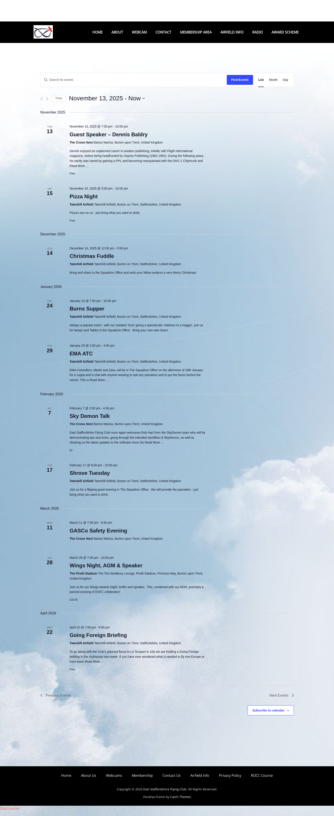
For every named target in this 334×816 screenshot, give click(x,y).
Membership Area (196, 32)
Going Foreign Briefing (98, 640)
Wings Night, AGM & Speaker (106, 570)
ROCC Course (262, 780)
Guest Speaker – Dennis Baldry (109, 139)
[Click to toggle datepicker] (107, 103)
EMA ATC (81, 359)
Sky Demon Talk (90, 421)
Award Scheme (285, 32)
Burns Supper (87, 314)
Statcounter (10, 813)
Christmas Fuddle (92, 261)
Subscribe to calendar (268, 715)
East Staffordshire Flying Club (164, 794)
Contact (163, 32)
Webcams (114, 780)
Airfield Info (231, 32)
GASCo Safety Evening (98, 536)
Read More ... (79, 171)
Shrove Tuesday (90, 478)
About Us (88, 780)
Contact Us (172, 780)
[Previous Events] (41, 104)
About (117, 32)
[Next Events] (47, 104)
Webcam (139, 32)
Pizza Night (84, 201)
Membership (142, 780)
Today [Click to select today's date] (58, 103)
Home (97, 32)
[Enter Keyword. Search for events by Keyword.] (134, 85)
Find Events (239, 85)
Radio (257, 32)
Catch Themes (180, 802)
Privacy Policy (230, 780)
